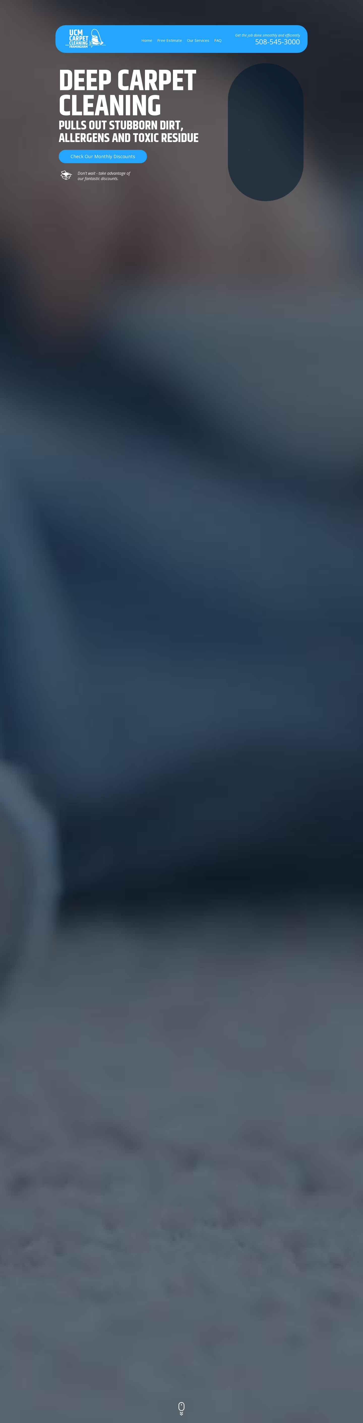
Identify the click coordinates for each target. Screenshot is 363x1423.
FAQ (218, 40)
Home (146, 40)
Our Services (198, 40)
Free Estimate (169, 40)
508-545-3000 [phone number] (277, 42)
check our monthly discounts (103, 156)
